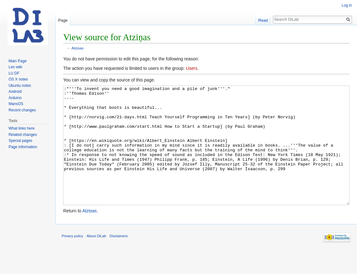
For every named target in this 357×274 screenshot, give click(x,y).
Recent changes (22, 110)
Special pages (20, 140)
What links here (21, 128)
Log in (347, 5)
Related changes (22, 134)
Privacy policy (72, 259)
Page (63, 20)
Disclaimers (118, 259)
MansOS (15, 104)
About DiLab (96, 259)
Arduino (14, 98)
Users (192, 68)
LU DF (14, 73)
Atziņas (77, 48)
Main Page (17, 61)
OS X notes (18, 79)
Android (14, 91)
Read (263, 20)
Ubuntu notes (19, 85)
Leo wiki (15, 67)
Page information (22, 147)
